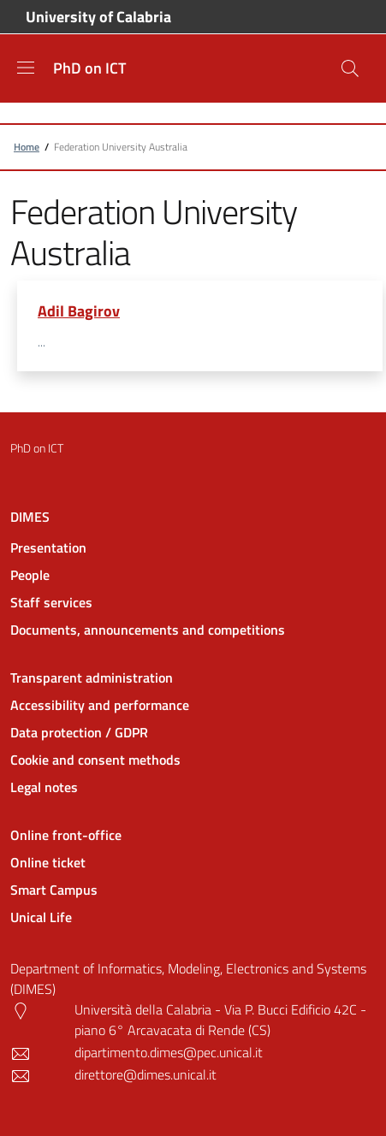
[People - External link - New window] (193, 575)
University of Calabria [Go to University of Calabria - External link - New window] (98, 17)
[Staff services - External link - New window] (193, 602)
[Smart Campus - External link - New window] (193, 889)
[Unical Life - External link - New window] (193, 917)
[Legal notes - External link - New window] (193, 787)
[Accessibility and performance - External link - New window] (193, 705)
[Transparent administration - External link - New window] (193, 677)
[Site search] (350, 68)
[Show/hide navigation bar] (25, 67)
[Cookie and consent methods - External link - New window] (193, 759)
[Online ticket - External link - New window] (193, 862)
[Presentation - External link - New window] (193, 547)
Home (26, 147)
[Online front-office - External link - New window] (193, 835)
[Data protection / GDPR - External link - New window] (193, 732)
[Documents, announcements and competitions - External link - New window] (193, 629)
